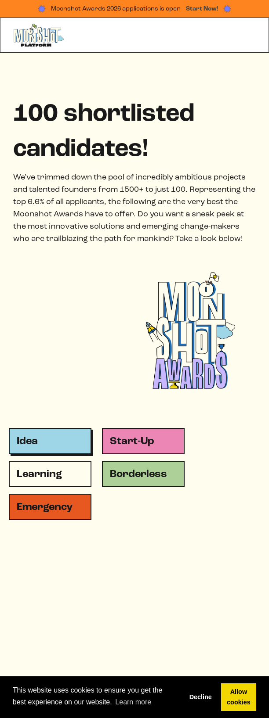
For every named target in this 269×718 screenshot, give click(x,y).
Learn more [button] (133, 702)
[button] (251, 35)
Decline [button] (200, 696)
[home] (37, 35)
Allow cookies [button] (239, 697)
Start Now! (202, 9)
